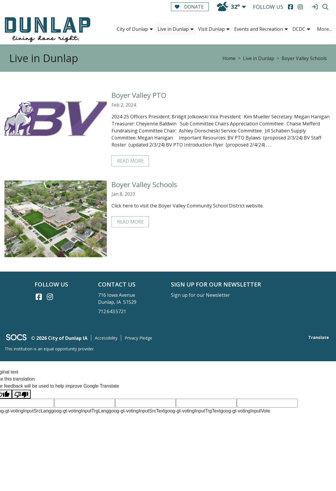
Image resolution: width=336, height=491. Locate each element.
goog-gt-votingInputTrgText (193, 410)
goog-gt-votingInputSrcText (136, 410)
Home (229, 58)
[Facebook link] (39, 296)
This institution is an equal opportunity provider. (50, 349)
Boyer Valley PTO (139, 95)
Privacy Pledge (138, 338)
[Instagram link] (50, 296)
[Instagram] (300, 6)
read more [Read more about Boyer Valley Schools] (130, 222)
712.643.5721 (112, 311)
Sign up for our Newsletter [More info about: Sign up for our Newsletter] (200, 295)
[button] (151, 29)
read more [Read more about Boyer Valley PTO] (130, 161)
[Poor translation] (21, 394)
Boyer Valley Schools (304, 58)
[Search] (325, 6)
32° (228, 7)
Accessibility (106, 338)
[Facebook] (290, 6)
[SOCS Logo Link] (16, 338)
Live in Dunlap (258, 58)
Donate (189, 7)
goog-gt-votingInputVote (245, 410)
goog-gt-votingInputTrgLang (80, 410)
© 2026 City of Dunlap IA (59, 338)
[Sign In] (314, 6)
